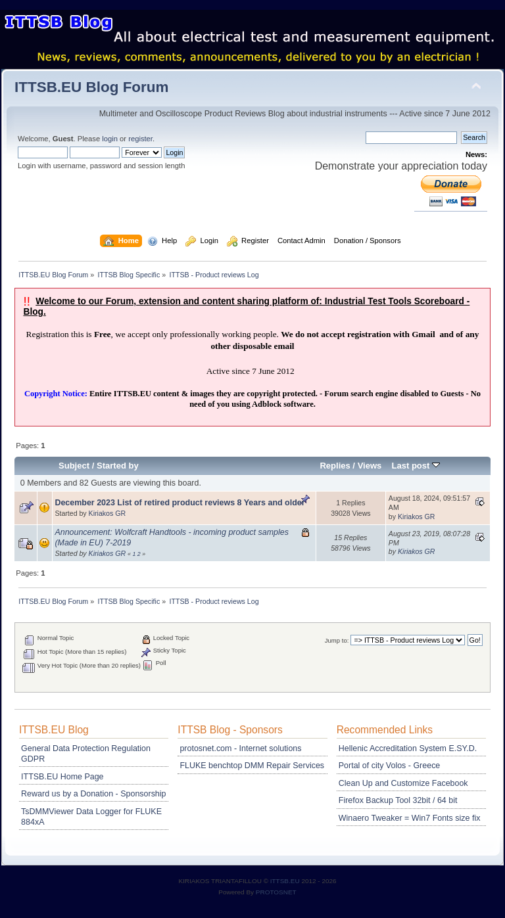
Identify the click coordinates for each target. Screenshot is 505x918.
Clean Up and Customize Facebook (403, 783)
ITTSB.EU (286, 880)
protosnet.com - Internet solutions (240, 748)
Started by (118, 465)
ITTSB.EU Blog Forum (91, 87)
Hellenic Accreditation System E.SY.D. (408, 748)
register (140, 139)
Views (370, 465)
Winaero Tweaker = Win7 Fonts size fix (410, 818)
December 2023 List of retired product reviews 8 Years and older (179, 502)
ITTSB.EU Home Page (62, 776)
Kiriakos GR (107, 513)
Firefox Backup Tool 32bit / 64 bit (398, 800)
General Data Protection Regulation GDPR (86, 754)
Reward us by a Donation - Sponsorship (93, 793)
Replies (335, 465)
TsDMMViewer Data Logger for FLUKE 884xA (91, 817)
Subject (74, 465)
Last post (415, 465)
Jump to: (337, 640)
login (110, 139)
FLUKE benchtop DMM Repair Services (252, 765)
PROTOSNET (276, 892)
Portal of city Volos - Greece (390, 765)
